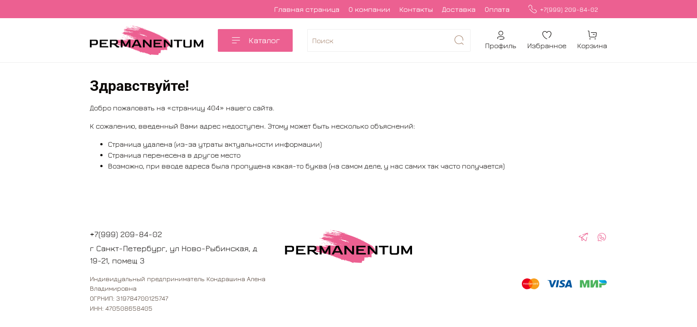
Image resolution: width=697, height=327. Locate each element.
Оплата (497, 9)
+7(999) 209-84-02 (563, 9)
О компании (369, 9)
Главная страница (306, 9)
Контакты (416, 9)
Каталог (255, 40)
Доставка (459, 9)
